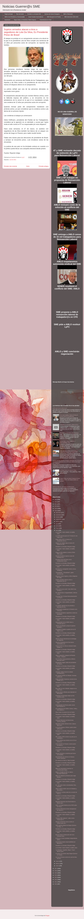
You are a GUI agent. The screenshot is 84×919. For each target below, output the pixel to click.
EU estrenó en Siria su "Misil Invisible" (65, 760)
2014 (56, 875)
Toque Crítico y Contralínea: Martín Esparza (25, 19)
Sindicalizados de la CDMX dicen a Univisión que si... (64, 623)
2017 (56, 868)
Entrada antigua (43, 166)
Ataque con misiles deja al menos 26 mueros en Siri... (65, 543)
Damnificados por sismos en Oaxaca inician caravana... (65, 757)
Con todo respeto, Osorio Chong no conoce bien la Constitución (69, 415)
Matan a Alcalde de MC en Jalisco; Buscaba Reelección (64, 772)
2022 (56, 501)
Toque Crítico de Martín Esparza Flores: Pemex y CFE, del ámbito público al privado (70, 480)
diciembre (58, 512)
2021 (56, 504)
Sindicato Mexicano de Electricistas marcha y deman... (65, 721)
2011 (56, 881)
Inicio (27, 166)
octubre (58, 517)
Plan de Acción (20, 14)
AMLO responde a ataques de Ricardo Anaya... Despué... (65, 656)
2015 (56, 873)
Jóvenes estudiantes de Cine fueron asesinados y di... (65, 643)
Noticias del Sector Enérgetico (52, 14)
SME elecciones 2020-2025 (71, 17)
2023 (56, 499)
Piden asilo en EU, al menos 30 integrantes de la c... (64, 540)
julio (57, 523)
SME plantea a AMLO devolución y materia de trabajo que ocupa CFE (69, 451)
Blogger (47, 915)
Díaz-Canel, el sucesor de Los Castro (65, 712)
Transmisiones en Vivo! (45, 19)
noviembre (58, 514)
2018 (56, 510)
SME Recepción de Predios (54, 17)
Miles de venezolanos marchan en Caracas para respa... (64, 769)
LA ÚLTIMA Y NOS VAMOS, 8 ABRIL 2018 (66, 847)
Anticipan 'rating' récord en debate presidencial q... (64, 672)
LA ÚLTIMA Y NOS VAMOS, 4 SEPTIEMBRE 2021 (67, 442)
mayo (57, 528)
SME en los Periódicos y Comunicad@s (15, 17)
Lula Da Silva (12, 159)
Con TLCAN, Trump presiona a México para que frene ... (65, 659)
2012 (56, 879)
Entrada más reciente (10, 166)
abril (57, 530)
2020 (56, 506)
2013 (56, 877)
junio (57, 526)
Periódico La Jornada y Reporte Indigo (65, 546)
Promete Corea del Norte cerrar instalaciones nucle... (64, 560)
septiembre (59, 519)
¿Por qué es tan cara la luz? (60, 408)
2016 (56, 870)
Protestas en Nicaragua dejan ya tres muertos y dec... (65, 696)
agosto (58, 521)
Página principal (9, 14)
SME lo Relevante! (68, 14)
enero (57, 865)
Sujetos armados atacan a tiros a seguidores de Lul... (64, 580)
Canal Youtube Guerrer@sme (35, 17)
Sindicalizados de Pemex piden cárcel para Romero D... (65, 705)
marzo (57, 861)
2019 (56, 508)
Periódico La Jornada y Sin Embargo (69, 433)
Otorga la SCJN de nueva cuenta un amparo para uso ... (65, 822)
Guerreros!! (7, 19)
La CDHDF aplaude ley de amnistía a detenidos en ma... (65, 606)
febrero (58, 863)
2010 (56, 884)
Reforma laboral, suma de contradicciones (63, 486)
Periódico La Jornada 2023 (34, 14)
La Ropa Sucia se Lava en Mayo (68, 470)
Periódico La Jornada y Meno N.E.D (69, 424)
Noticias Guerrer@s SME (21, 6)
